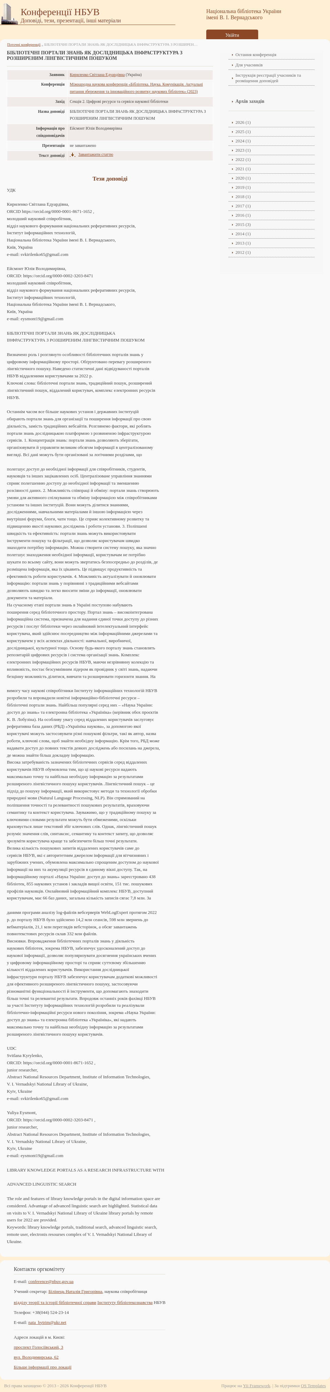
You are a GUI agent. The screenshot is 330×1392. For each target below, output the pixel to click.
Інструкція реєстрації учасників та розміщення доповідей (268, 78)
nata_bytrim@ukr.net (47, 1322)
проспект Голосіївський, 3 (38, 1347)
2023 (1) (243, 150)
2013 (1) (243, 243)
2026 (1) (243, 122)
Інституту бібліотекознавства (125, 1302)
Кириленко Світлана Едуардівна (97, 75)
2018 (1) (243, 196)
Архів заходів (249, 101)
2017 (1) (243, 205)
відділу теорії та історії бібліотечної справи (55, 1302)
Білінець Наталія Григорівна (75, 1291)
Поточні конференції (24, 44)
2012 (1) (243, 252)
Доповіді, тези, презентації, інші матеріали (71, 20)
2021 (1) (243, 168)
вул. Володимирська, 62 (36, 1357)
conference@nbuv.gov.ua (51, 1281)
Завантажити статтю (95, 154)
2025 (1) (243, 131)
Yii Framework (256, 1385)
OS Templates (313, 1385)
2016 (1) (243, 215)
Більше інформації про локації (43, 1367)
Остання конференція (255, 54)
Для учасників (249, 64)
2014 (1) (243, 233)
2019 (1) (243, 187)
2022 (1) (243, 159)
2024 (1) (243, 140)
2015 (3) (243, 224)
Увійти (232, 35)
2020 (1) (243, 178)
